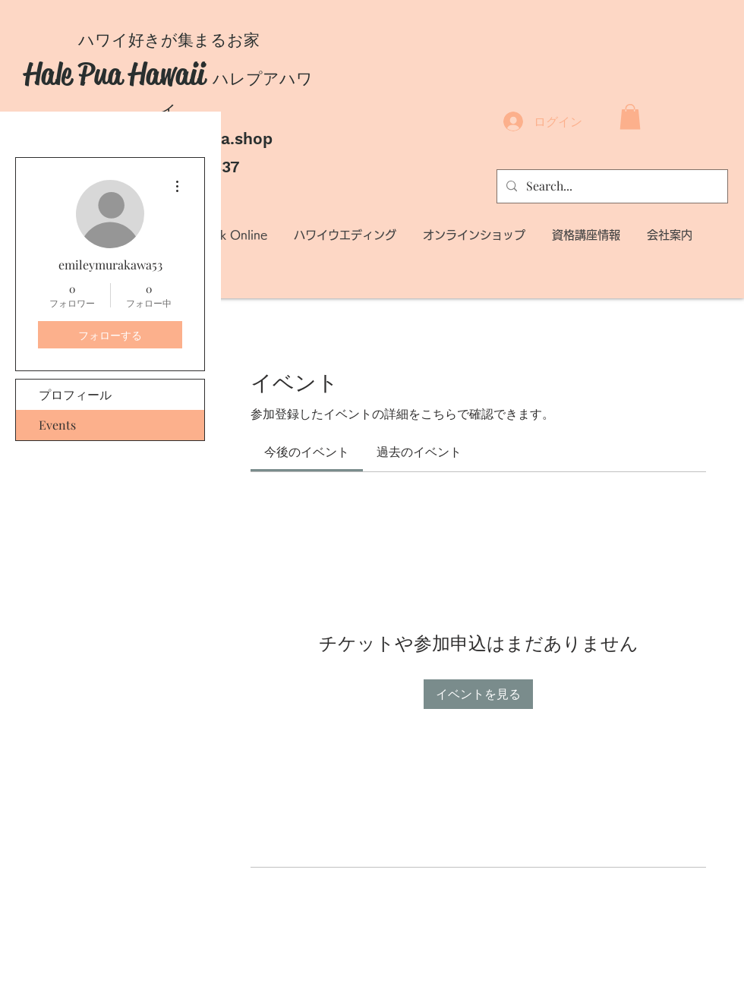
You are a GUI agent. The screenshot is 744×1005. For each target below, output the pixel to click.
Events (57, 425)
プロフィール (75, 394)
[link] (306, 451)
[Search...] (610, 186)
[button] (630, 116)
